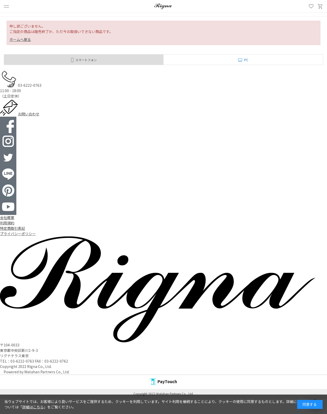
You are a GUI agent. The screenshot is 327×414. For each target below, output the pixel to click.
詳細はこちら (33, 406)
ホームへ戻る (20, 39)
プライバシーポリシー (18, 233)
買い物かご (320, 6)
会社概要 (7, 217)
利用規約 (7, 222)
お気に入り (311, 6)
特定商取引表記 (12, 228)
